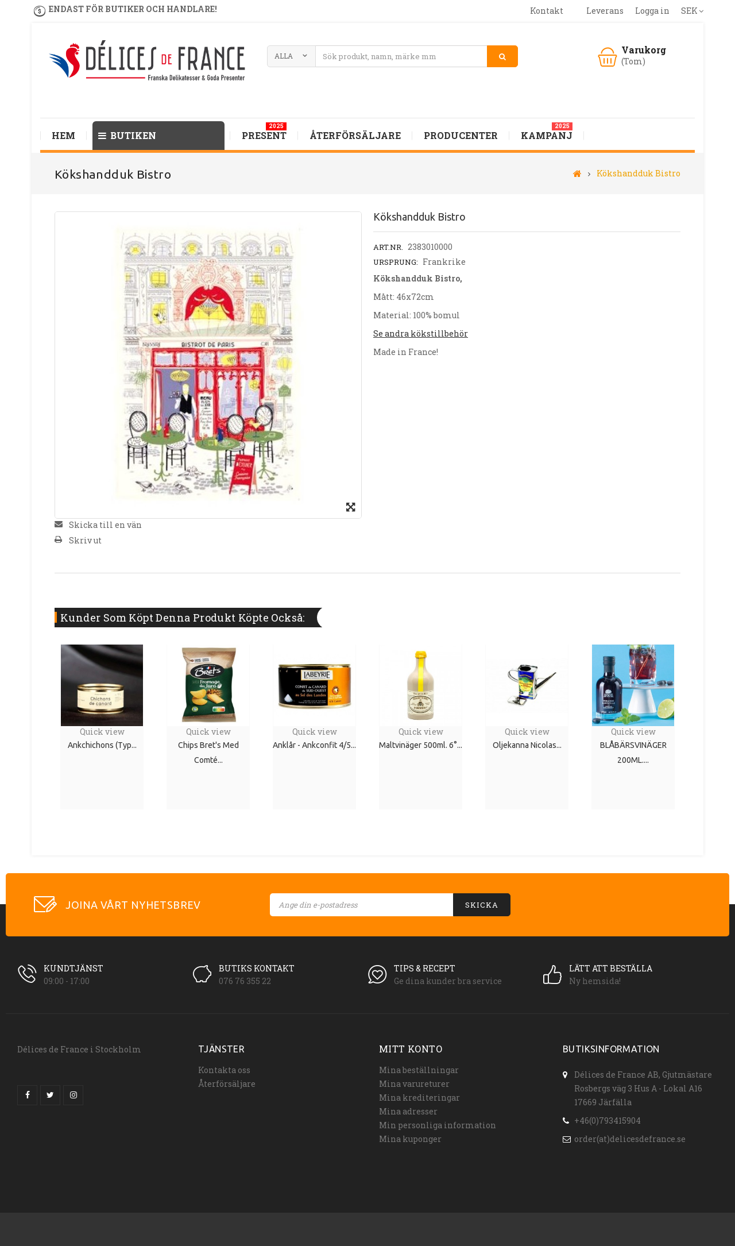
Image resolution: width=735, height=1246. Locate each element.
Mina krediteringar (419, 1097)
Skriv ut (85, 540)
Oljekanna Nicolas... (527, 745)
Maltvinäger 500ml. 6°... (420, 745)
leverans (605, 10)
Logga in (652, 10)
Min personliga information (437, 1125)
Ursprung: (395, 262)
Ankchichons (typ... (102, 745)
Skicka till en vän (105, 524)
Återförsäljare (227, 1083)
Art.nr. (388, 247)
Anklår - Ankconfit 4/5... (314, 745)
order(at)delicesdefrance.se (630, 1134)
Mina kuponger (410, 1138)
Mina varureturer (414, 1083)
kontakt (546, 10)
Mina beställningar (419, 1069)
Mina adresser (408, 1111)
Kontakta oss (224, 1069)
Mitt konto (410, 1049)
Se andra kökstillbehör (420, 333)
